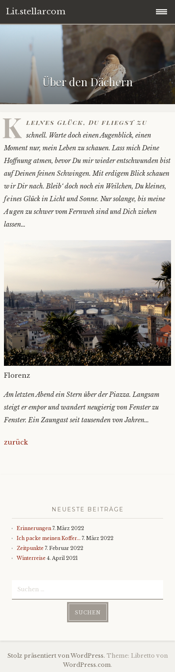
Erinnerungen (34, 528)
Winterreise (31, 558)
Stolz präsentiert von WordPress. (56, 655)
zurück (16, 442)
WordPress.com (87, 664)
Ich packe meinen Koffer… (49, 538)
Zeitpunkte (30, 548)
